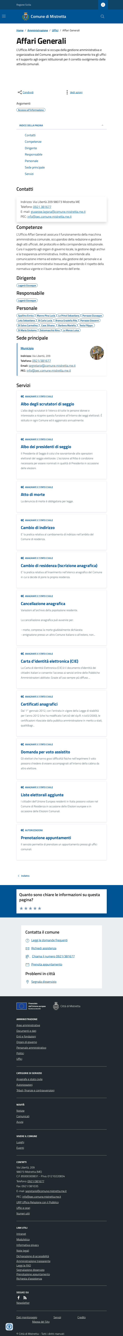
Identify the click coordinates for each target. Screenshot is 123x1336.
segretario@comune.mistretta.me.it (52, 365)
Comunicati (22, 1116)
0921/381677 (41, 360)
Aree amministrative (28, 1025)
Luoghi (20, 1142)
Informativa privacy (27, 1245)
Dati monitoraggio (26, 1317)
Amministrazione (37, 30)
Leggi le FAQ (23, 1265)
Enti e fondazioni (26, 1036)
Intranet (21, 1234)
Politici (20, 1053)
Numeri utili (23, 1213)
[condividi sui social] (25, 92)
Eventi (20, 1148)
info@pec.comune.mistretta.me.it (49, 216)
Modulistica (23, 1239)
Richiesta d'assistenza (29, 1278)
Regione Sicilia (23, 4)
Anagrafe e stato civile (37, 396)
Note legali (22, 1250)
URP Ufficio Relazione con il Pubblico (37, 1202)
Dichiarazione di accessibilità (32, 1256)
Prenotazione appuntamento (33, 1274)
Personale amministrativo (31, 1047)
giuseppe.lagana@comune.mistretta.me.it (58, 211)
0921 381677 (42, 206)
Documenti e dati (26, 1031)
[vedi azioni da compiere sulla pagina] (73, 92)
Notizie (20, 1111)
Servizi (57, 1317)
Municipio (27, 348)
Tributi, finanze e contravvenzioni (35, 1090)
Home (19, 30)
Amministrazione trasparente (33, 1261)
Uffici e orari (23, 1208)
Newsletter (23, 1303)
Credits (82, 1317)
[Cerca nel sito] (101, 16)
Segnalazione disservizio (30, 1270)
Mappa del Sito (41, 1322)
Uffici (55, 30)
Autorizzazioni (32, 830)
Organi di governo (26, 1042)
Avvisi (19, 1122)
